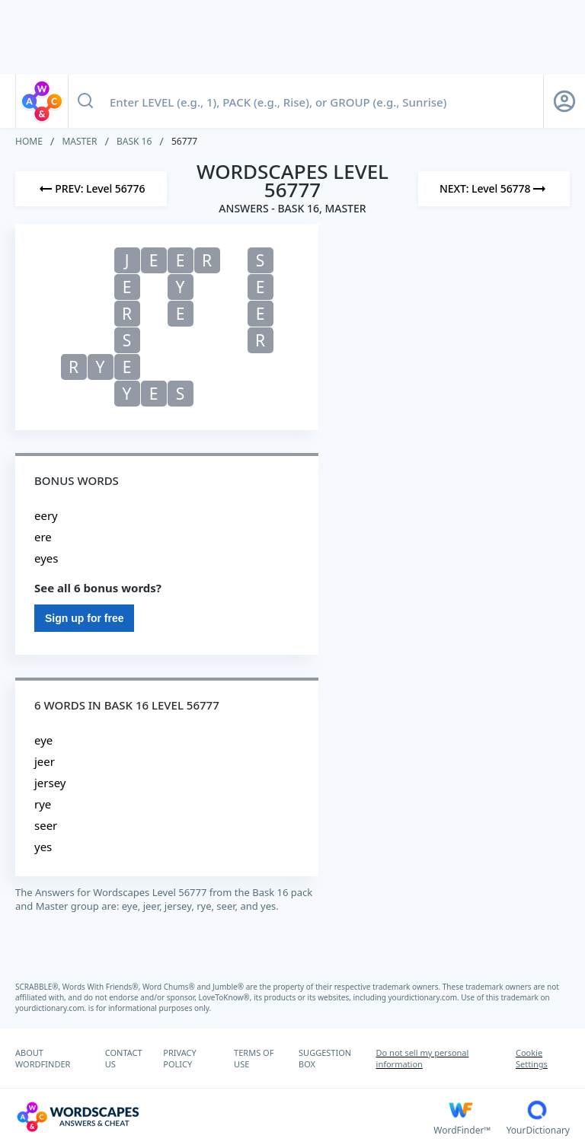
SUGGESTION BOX (325, 1058)
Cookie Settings (532, 1058)
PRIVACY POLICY (179, 1058)
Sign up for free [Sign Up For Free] (84, 618)
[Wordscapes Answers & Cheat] (224, 1117)
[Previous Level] (91, 188)
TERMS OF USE (253, 1058)
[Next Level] (494, 188)
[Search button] (85, 101)
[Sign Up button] (564, 101)
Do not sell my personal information (422, 1058)
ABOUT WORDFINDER (42, 1058)
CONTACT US (123, 1058)
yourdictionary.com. (425, 997)
